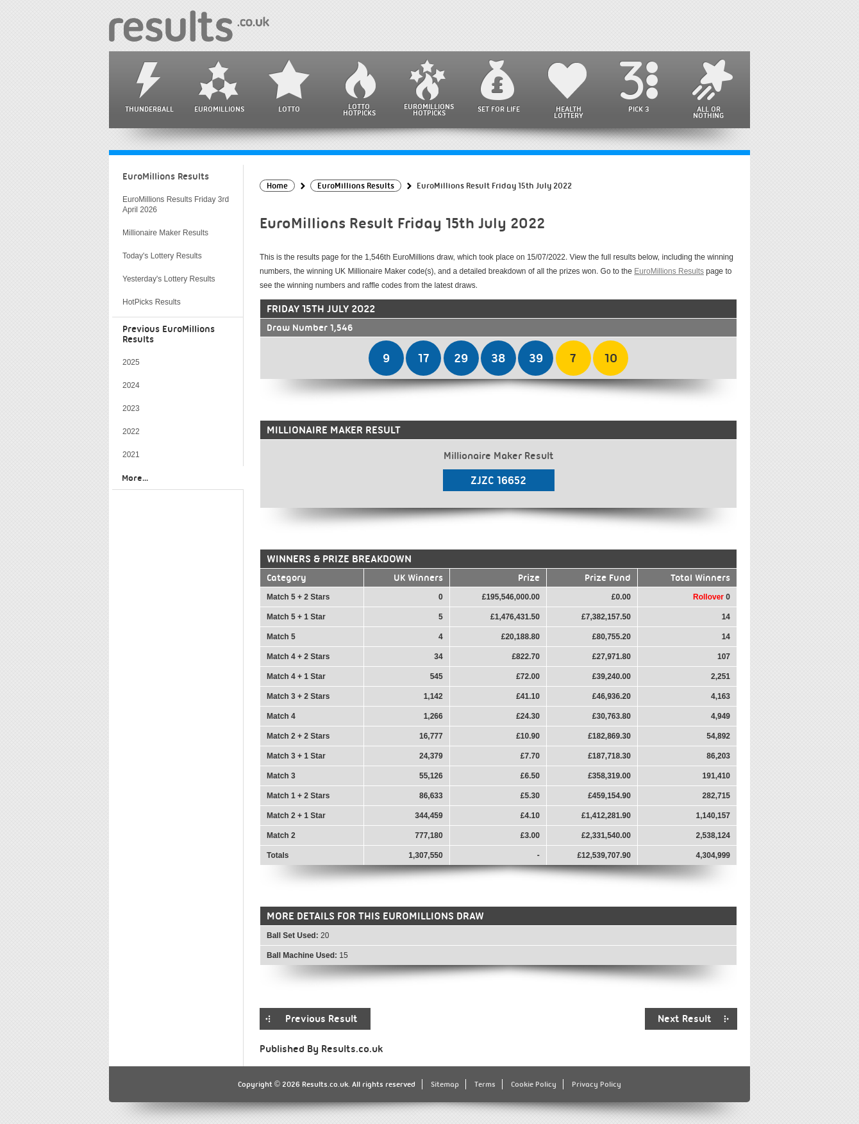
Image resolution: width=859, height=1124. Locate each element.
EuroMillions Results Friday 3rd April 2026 (175, 204)
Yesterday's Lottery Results (168, 278)
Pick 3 (638, 109)
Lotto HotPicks (359, 109)
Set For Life (499, 109)
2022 (131, 431)
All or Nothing (708, 112)
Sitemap (445, 1084)
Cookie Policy (533, 1084)
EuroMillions (219, 109)
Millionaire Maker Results (165, 232)
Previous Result (321, 1019)
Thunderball (149, 109)
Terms (485, 1084)
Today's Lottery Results (162, 255)
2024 (131, 385)
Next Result (685, 1019)
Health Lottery (568, 112)
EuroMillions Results (669, 271)
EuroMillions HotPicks (429, 109)
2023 (131, 408)
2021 (131, 454)
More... (135, 478)
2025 (131, 362)
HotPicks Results (151, 302)
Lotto (289, 109)
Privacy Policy (596, 1084)
